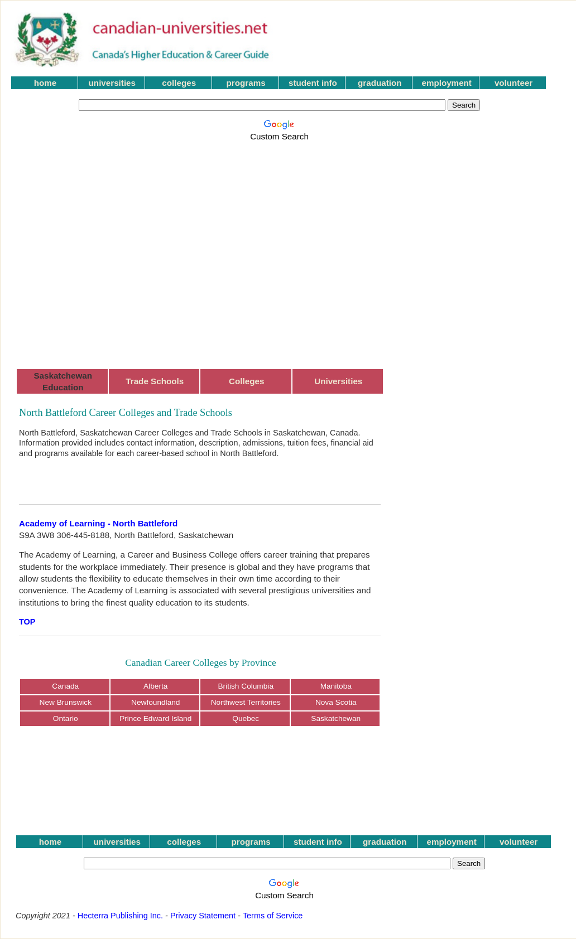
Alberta (155, 686)
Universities (338, 381)
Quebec (245, 718)
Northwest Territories (246, 702)
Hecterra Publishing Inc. (120, 915)
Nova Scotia (336, 702)
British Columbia (245, 686)
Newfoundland (155, 702)
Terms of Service (273, 915)
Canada (65, 686)
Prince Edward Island (155, 718)
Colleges (246, 381)
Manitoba (336, 686)
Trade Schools (155, 381)
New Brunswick (66, 702)
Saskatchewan (336, 718)
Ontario (65, 718)
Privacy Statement (203, 915)
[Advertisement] (105, 248)
